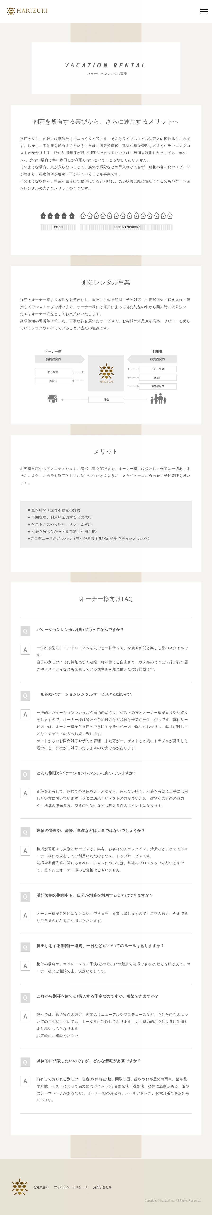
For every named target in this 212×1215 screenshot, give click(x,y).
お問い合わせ (102, 1187)
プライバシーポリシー (71, 1187)
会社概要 (41, 1187)
